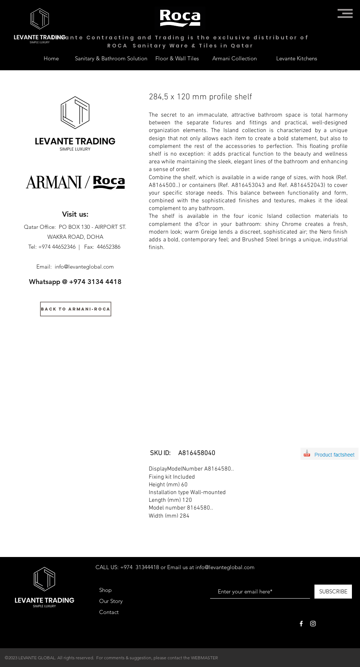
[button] (345, 13)
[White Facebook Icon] (301, 623)
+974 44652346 (57, 246)
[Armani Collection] (234, 58)
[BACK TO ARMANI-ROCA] (75, 309)
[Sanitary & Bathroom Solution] (111, 58)
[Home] (51, 58)
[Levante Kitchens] (297, 58)
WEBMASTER (204, 657)
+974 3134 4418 (95, 281)
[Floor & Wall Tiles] (177, 58)
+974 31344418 (139, 567)
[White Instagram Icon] (313, 623)
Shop (105, 589)
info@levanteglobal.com (84, 266)
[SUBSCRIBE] (333, 592)
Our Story (111, 600)
